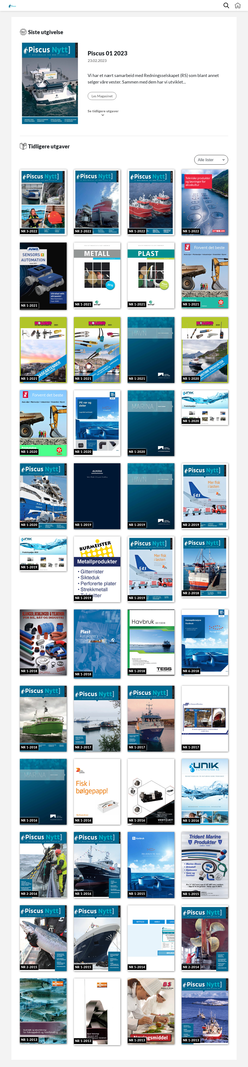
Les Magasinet (102, 96)
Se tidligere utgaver (103, 113)
